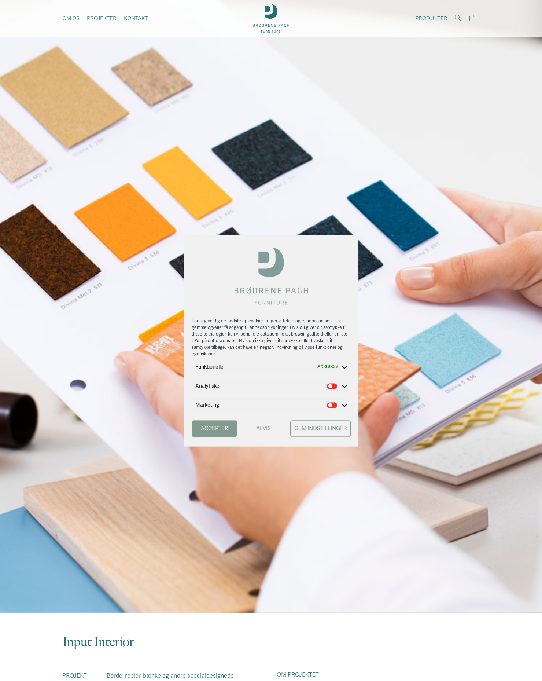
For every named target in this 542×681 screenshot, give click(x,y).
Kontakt (136, 18)
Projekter (102, 18)
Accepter (214, 428)
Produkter (431, 18)
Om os (71, 18)
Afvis (263, 428)
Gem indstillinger (320, 428)
